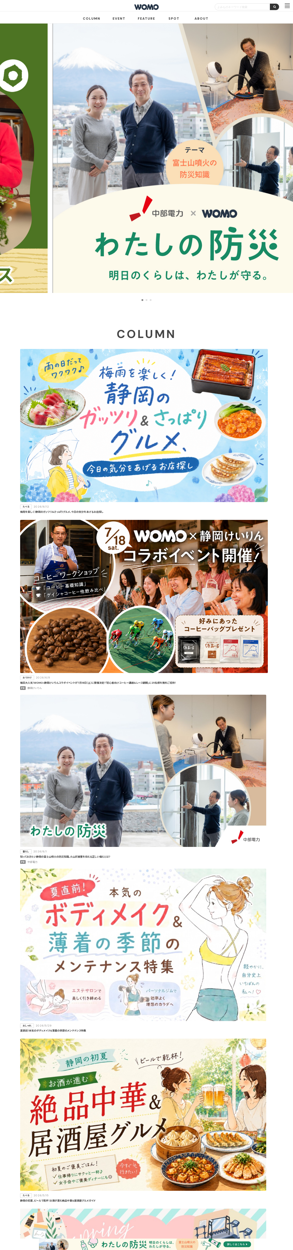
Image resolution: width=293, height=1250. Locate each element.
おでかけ (181, 649)
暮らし (222, 638)
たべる (180, 638)
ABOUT (202, 18)
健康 (222, 660)
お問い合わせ (183, 1223)
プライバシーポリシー (131, 1223)
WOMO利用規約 (152, 1206)
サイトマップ (173, 1206)
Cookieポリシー (159, 1223)
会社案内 (107, 1223)
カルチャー (180, 672)
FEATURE (146, 18)
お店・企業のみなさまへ (124, 1206)
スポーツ (222, 672)
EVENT (119, 18)
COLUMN (91, 18)
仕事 (181, 683)
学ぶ (181, 660)
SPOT (173, 18)
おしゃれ (222, 649)
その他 (222, 683)
